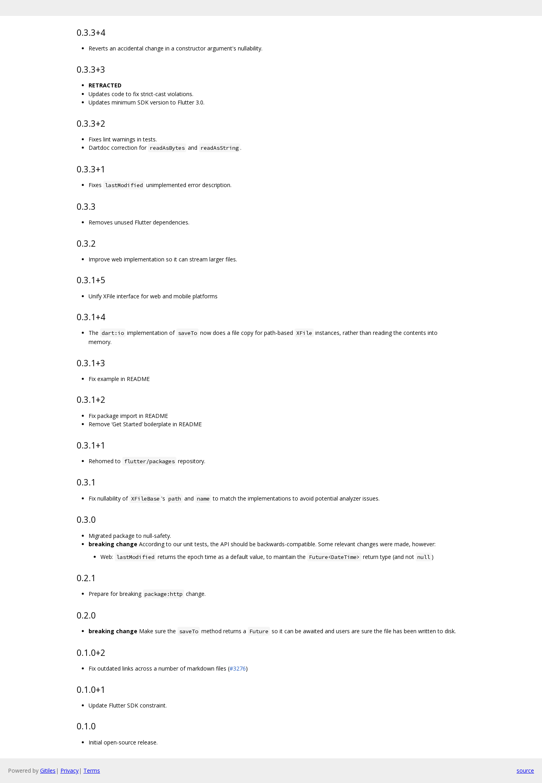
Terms (91, 770)
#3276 (238, 668)
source (525, 770)
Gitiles (48, 770)
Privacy (69, 770)
